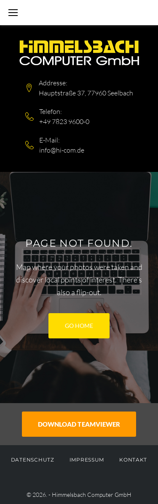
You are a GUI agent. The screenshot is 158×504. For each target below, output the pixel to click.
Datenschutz (32, 460)
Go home (79, 325)
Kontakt (133, 460)
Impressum (87, 460)
